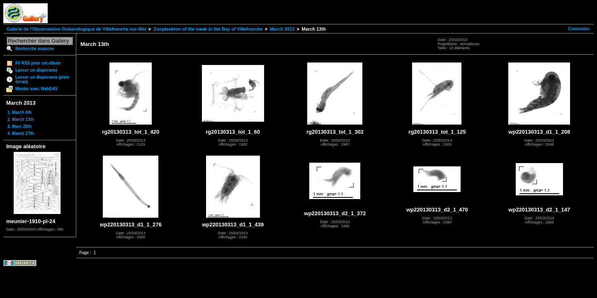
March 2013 (282, 28)
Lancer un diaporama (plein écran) (42, 79)
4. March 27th (20, 133)
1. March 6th (19, 112)
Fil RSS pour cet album (38, 63)
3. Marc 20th (19, 126)
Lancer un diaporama (36, 70)
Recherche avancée (34, 48)
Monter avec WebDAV (36, 89)
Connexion (579, 28)
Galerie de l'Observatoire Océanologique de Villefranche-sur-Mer (76, 28)
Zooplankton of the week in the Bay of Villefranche (207, 28)
